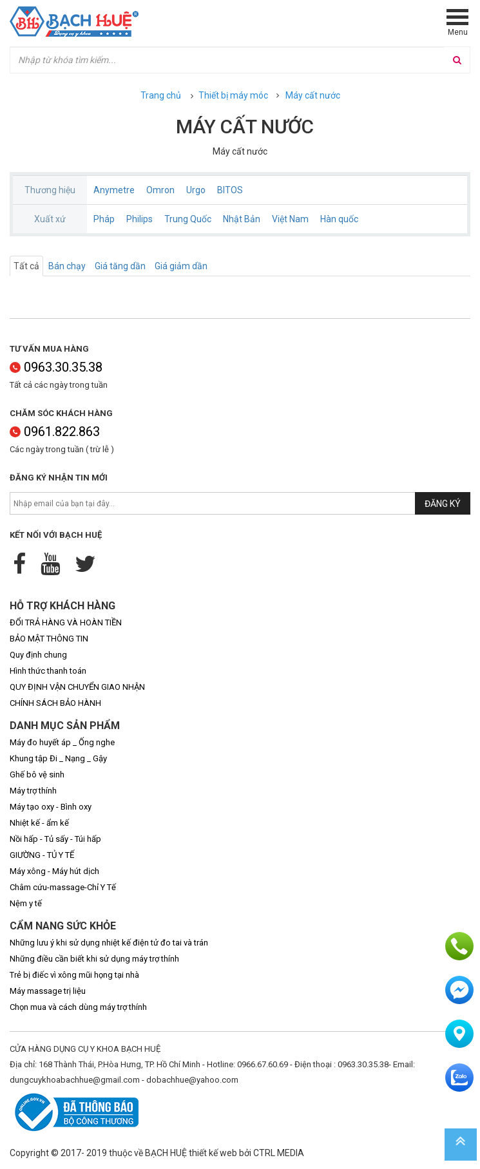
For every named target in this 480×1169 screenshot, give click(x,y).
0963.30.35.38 (56, 367)
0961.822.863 (55, 431)
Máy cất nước (312, 95)
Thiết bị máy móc (233, 95)
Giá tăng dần (120, 266)
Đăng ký (443, 504)
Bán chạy (67, 266)
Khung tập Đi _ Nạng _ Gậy (58, 758)
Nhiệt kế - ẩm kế (39, 823)
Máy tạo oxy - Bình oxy (50, 807)
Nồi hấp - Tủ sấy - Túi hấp (55, 839)
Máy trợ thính (33, 790)
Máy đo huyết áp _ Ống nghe (62, 742)
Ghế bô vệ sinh (37, 774)
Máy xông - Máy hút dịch (54, 871)
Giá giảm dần (181, 266)
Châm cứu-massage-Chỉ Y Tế (63, 887)
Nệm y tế (26, 903)
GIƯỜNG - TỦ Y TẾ (42, 855)
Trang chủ (160, 95)
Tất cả (26, 266)
